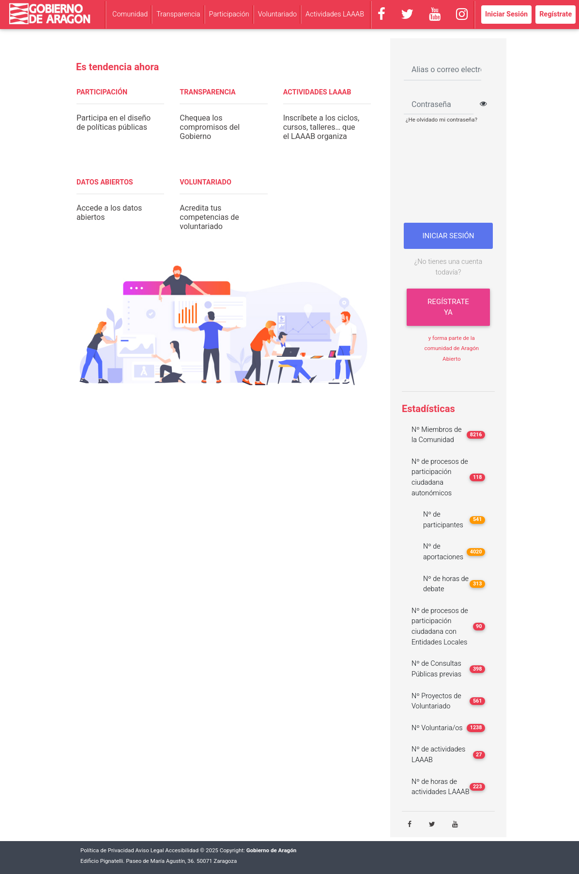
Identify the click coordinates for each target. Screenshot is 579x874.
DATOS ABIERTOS (104, 182)
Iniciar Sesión (506, 14)
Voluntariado (277, 14)
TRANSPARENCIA (207, 92)
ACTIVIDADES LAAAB (317, 92)
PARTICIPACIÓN (101, 92)
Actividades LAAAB (334, 14)
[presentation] (451, 177)
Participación (229, 14)
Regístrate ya (448, 307)
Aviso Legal (150, 850)
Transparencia (178, 14)
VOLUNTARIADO (205, 182)
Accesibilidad (181, 850)
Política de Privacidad (107, 850)
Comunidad (130, 14)
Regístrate (555, 14)
